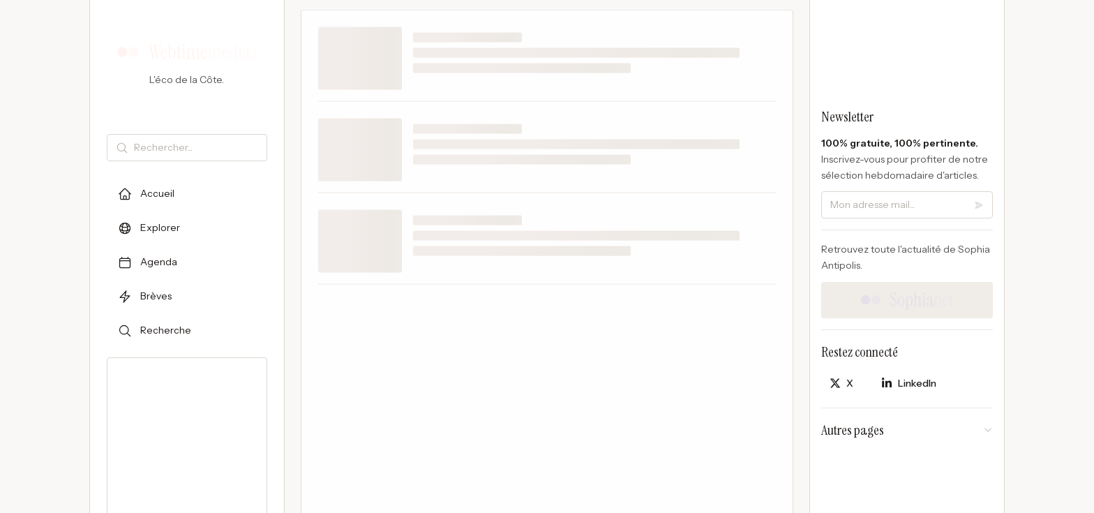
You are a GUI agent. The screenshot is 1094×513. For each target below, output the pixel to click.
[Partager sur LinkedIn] (909, 383)
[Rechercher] (197, 147)
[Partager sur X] (841, 383)
